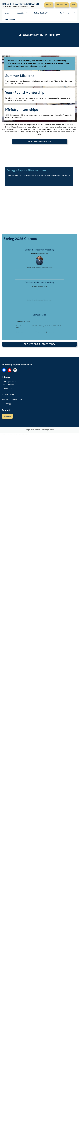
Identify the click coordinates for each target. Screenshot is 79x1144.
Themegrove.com (48, 430)
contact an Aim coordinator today (39, 141)
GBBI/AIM (48, 5)
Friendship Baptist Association (20, 4)
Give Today (7, 416)
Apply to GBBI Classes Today (39, 344)
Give (73, 5)
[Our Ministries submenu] (74, 12)
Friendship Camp (61, 5)
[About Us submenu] (26, 12)
